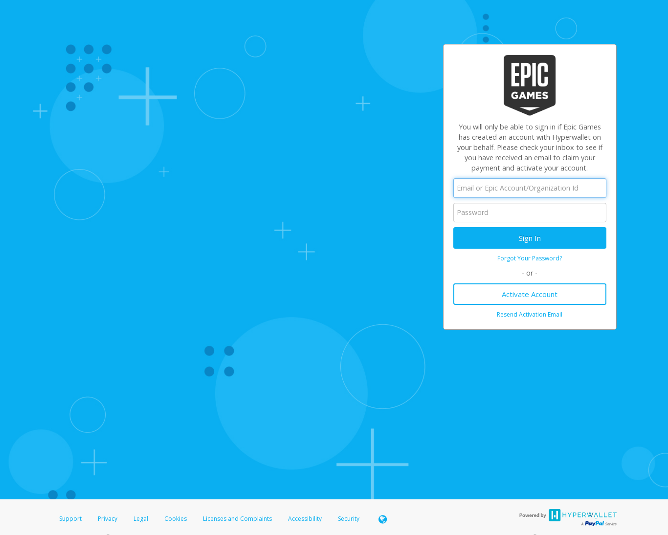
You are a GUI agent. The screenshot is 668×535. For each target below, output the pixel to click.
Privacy (107, 518)
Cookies (175, 518)
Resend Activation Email (529, 314)
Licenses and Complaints (238, 518)
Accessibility (305, 518)
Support (70, 518)
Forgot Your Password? (529, 258)
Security (348, 518)
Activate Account (529, 294)
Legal (141, 518)
